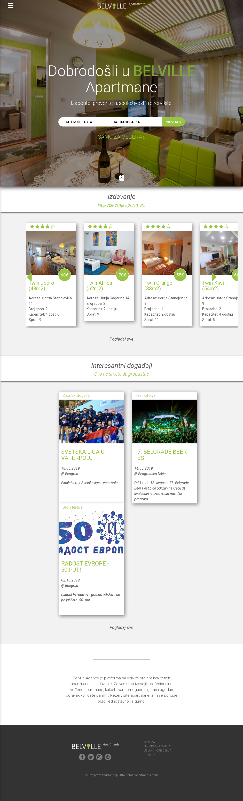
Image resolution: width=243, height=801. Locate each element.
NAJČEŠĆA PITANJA (157, 746)
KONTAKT (150, 755)
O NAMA (149, 742)
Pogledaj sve (121, 339)
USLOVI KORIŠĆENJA (157, 750)
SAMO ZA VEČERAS (121, 137)
